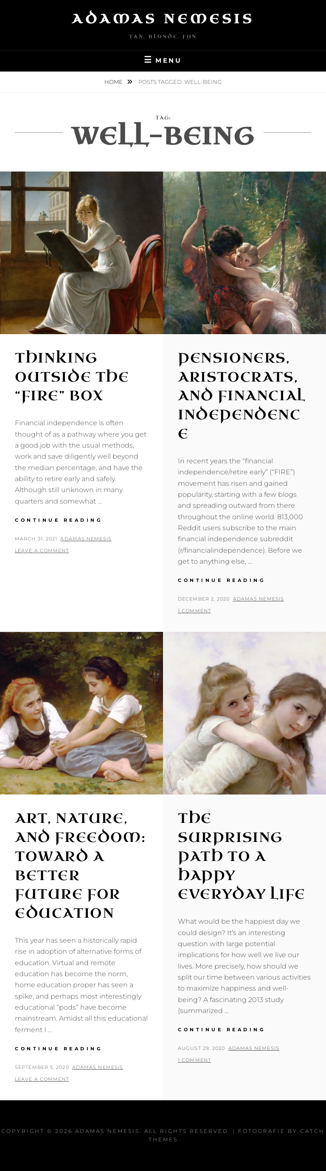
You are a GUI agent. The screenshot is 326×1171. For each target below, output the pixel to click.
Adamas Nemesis (163, 19)
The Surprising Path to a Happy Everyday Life (242, 856)
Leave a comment (42, 551)
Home (114, 81)
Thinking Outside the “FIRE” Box (72, 377)
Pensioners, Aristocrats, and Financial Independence (242, 396)
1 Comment (194, 611)
